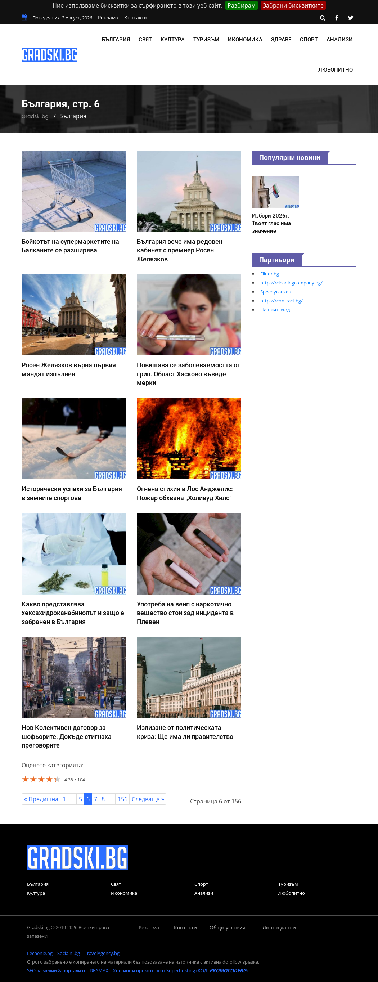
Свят (145, 39)
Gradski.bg (35, 116)
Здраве (281, 39)
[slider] (41, 779)
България (116, 39)
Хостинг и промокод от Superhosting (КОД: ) (180, 970)
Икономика (245, 39)
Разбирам (242, 5)
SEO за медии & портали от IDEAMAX (67, 970)
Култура (173, 39)
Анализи (340, 39)
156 (122, 799)
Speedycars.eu (275, 291)
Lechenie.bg (40, 953)
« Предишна (41, 799)
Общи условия (228, 927)
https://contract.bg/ (281, 300)
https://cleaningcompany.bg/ (291, 282)
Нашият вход (275, 309)
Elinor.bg (269, 273)
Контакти (135, 17)
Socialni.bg (68, 953)
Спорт (309, 39)
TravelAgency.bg (102, 953)
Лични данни (279, 927)
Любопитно (335, 70)
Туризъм (206, 39)
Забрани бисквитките (293, 5)
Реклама (108, 17)
